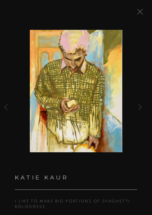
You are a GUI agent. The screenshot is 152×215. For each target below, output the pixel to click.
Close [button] (140, 13)
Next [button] (140, 107)
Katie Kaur (41, 179)
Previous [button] (6, 107)
